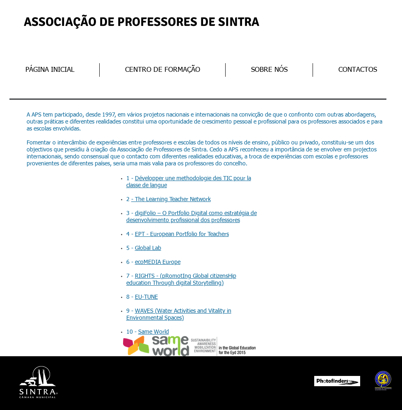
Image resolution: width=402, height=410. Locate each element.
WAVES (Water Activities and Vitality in (183, 311)
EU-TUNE (146, 297)
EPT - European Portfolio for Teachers (182, 234)
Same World (153, 332)
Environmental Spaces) (155, 318)
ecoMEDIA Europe (157, 262)
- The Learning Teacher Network (171, 199)
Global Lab (148, 248)
